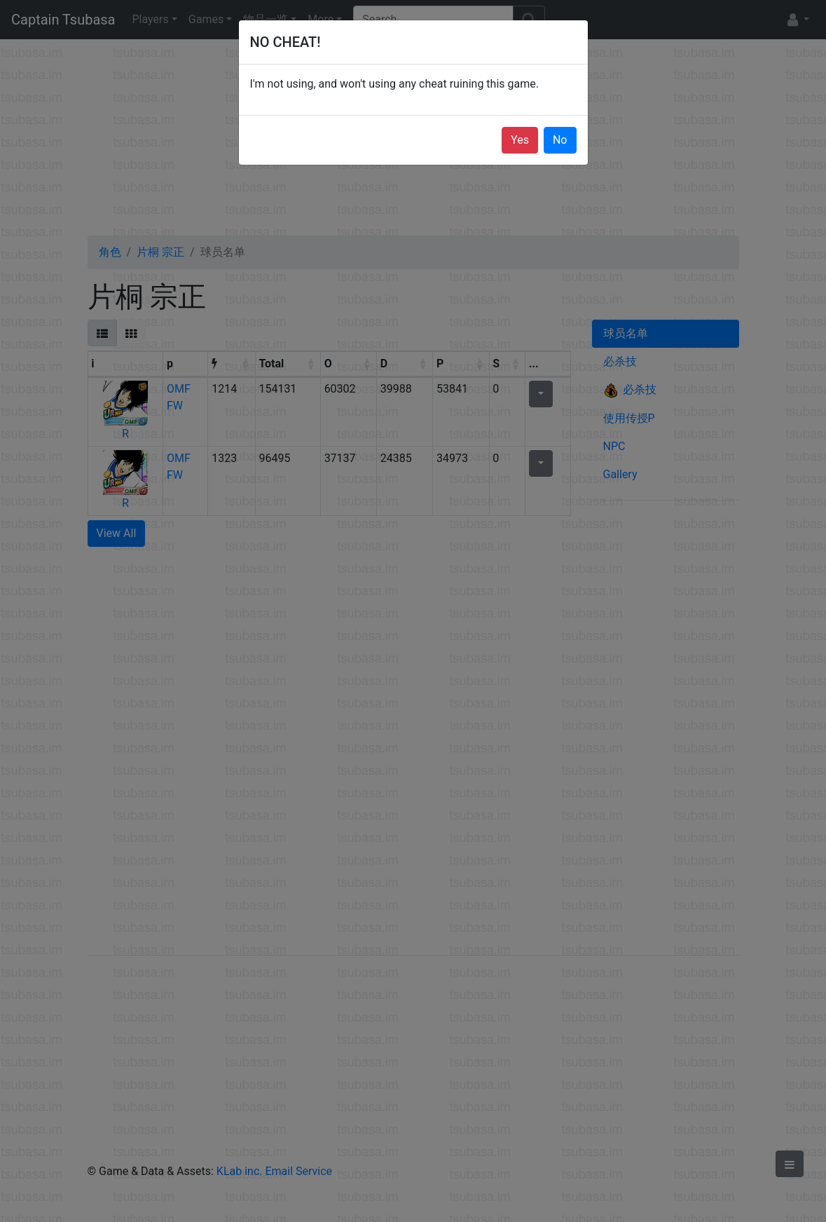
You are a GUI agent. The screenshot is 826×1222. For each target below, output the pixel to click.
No (560, 140)
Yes (520, 140)
